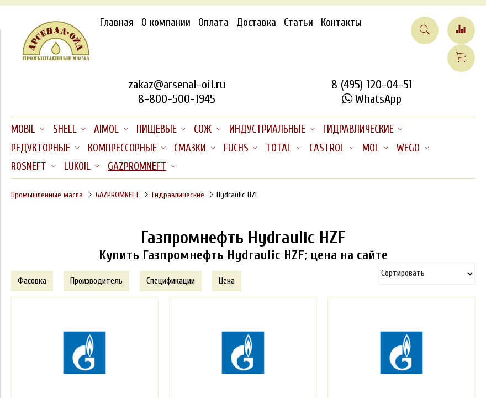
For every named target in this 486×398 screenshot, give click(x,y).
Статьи (298, 23)
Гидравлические (178, 195)
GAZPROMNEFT (117, 195)
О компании (166, 23)
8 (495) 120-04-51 (372, 84)
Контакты (341, 23)
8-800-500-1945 (176, 99)
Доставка (256, 23)
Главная (117, 23)
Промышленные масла (47, 195)
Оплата (213, 23)
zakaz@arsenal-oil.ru (176, 84)
